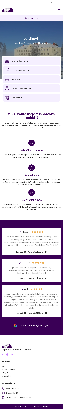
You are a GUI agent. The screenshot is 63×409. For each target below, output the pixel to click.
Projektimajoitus (8, 370)
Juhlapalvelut (7, 373)
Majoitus (5, 366)
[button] (59, 9)
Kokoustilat (6, 376)
